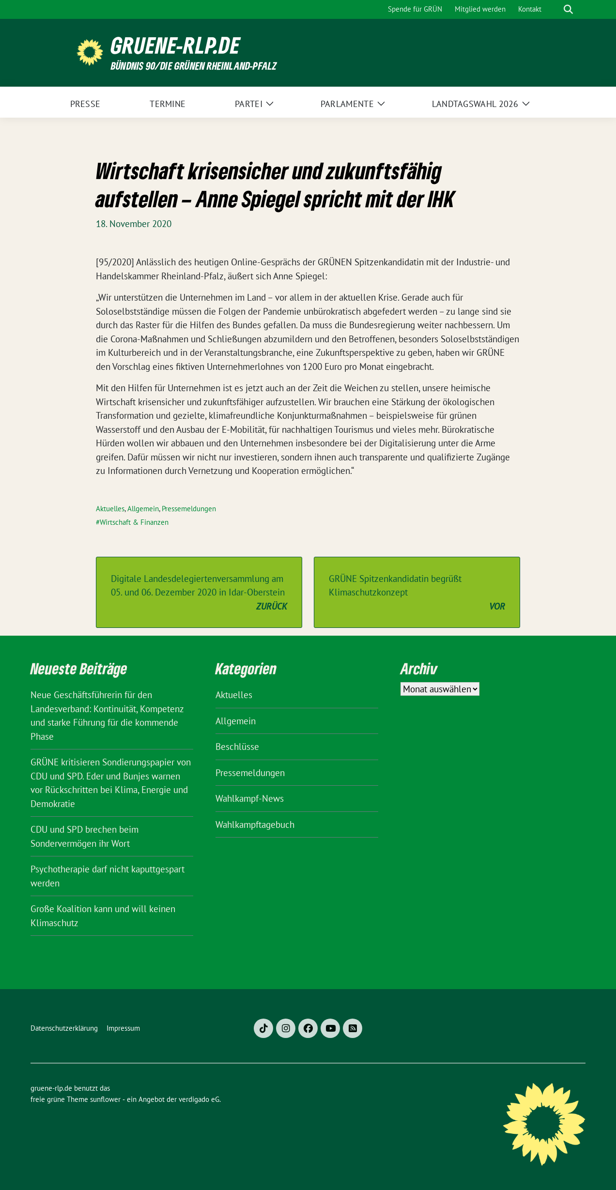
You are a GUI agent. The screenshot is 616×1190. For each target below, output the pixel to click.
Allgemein (143, 508)
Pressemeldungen (189, 508)
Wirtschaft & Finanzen (134, 522)
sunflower (105, 1099)
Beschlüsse (237, 746)
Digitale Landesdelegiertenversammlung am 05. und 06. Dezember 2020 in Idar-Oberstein (199, 593)
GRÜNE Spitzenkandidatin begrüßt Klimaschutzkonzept (417, 593)
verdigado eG (199, 1099)
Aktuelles (110, 508)
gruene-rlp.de (175, 45)
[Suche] (554, 9)
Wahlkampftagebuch (255, 824)
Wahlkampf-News (250, 798)
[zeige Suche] (568, 9)
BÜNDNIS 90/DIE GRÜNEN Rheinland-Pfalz (194, 65)
